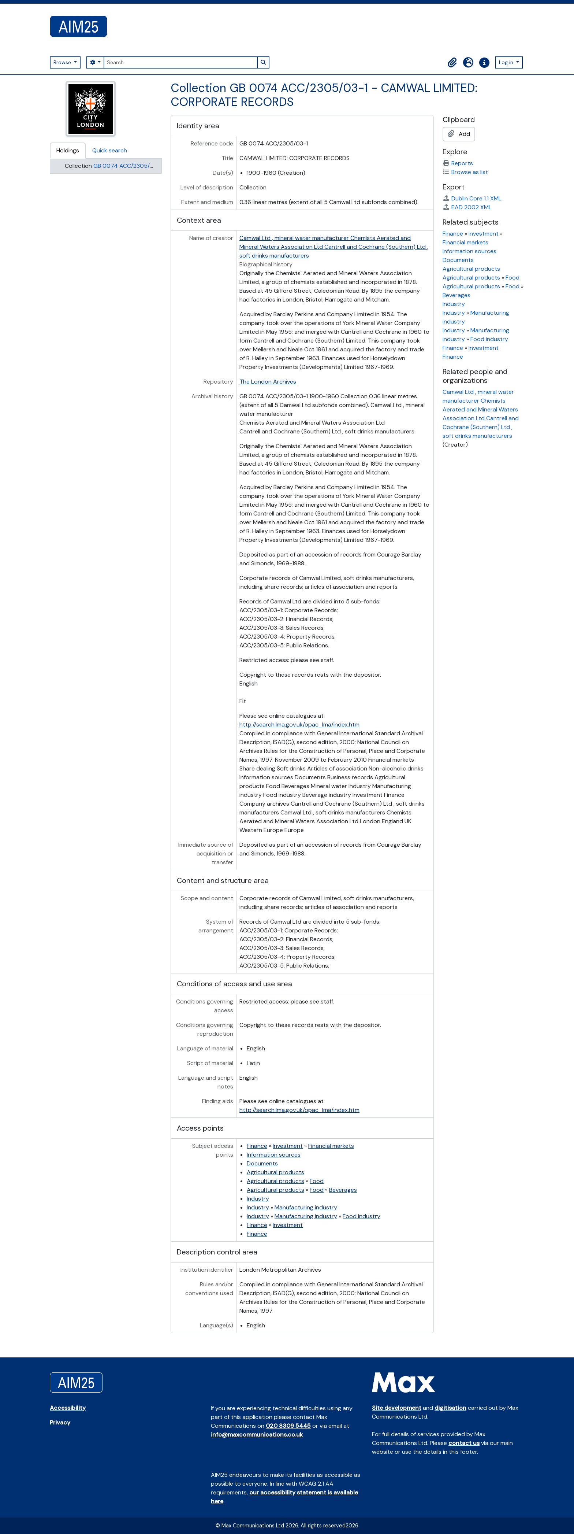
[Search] (180, 62)
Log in (507, 62)
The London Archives (267, 381)
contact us (464, 1443)
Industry (258, 1198)
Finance (257, 1146)
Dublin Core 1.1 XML (472, 198)
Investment (288, 1146)
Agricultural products (275, 1172)
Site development (396, 1408)
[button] (452, 63)
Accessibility (68, 1408)
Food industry (361, 1216)
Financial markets (331, 1146)
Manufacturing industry (306, 1207)
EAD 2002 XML (467, 207)
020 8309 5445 (288, 1426)
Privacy (60, 1422)
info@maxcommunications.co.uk (257, 1434)
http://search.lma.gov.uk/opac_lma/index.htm (299, 724)
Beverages (343, 1190)
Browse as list (465, 172)
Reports (458, 163)
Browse (62, 62)
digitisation (450, 1408)
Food (317, 1181)
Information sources (274, 1154)
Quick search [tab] (109, 150)
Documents (262, 1163)
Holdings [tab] (67, 150)
